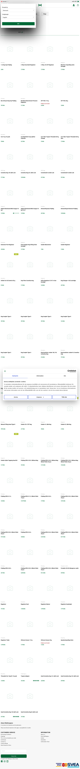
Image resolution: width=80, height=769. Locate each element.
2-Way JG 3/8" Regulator (47, 64)
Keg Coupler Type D (26, 316)
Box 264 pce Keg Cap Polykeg (8, 100)
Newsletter (43, 739)
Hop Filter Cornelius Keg (27, 280)
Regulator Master (45, 604)
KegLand (63, 62)
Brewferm (23, 98)
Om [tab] (65, 376)
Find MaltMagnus (45, 736)
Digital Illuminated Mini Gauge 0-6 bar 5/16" (30, 209)
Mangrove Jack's (64, 566)
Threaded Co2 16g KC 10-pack (9, 676)
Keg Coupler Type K (66, 316)
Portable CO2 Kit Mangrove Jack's (70, 568)
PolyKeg (2, 62)
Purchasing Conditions (6, 734)
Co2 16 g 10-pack (5, 136)
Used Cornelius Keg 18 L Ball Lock (70, 676)
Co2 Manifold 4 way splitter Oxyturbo (28, 137)
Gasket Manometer (46, 244)
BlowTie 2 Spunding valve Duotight (67, 65)
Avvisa (16, 397)
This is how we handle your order (8, 738)
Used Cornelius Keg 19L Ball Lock (9, 712)
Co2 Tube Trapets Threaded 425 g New (70, 137)
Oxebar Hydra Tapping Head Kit (9, 460)
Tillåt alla (64, 397)
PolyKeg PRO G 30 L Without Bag (29, 460)
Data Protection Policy (6, 745)
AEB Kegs (3, 170)
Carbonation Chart (45, 741)
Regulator (3, 604)
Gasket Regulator (65, 244)
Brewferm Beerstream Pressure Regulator (29, 101)
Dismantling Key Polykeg (47, 208)
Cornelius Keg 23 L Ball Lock (28, 172)
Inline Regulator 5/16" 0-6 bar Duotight (48, 281)
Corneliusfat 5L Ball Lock (47, 172)
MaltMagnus (23, 673)
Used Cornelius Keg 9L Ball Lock (29, 712)
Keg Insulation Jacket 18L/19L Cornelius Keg (49, 353)
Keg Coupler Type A (6, 316)
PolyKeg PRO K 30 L (6, 568)
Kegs (45, 14)
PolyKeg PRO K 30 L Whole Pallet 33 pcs (29, 569)
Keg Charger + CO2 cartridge (68, 280)
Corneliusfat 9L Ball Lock (67, 172)
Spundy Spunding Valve (67, 640)
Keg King (63, 638)
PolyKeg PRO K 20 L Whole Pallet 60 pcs (9, 533)
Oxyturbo (23, 62)
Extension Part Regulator (7, 244)
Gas (37, 14)
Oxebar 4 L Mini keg (46, 424)
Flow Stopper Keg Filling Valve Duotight (29, 245)
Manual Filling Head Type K (8, 424)
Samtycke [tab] (15, 376)
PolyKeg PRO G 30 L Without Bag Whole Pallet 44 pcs (69, 461)
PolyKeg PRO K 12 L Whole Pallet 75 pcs (29, 497)
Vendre (16, 758)
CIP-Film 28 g (64, 100)
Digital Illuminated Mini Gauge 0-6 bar (10, 209)
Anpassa (40, 397)
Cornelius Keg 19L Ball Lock (8, 172)
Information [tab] (40, 376)
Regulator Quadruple (66, 604)
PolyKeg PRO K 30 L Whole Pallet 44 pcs (49, 569)
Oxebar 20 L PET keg (26, 424)
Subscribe (13, 756)
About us (43, 734)
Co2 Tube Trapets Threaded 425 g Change (50, 137)
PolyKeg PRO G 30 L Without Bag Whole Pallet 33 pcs (49, 461)
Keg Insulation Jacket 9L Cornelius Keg (70, 353)
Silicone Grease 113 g (26, 640)
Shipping (3, 736)
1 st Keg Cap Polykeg (6, 64)
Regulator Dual (25, 604)
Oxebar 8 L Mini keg (66, 424)
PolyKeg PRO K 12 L (6, 496)
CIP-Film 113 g (45, 100)
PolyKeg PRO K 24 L (26, 532)
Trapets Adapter (25, 676)
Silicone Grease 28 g (46, 640)
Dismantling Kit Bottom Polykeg (69, 208)
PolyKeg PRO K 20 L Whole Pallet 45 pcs (69, 497)
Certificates (3, 739)
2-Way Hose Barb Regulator (28, 64)
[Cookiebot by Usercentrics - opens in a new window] (69, 371)
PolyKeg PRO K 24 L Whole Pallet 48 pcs (69, 533)
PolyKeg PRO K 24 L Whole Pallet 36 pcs (49, 533)
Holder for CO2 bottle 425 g (8, 280)
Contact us (3, 741)
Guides (42, 738)
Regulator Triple (5, 640)
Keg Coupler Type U (26, 352)
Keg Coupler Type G (46, 316)
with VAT (75, 2)
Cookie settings (4, 743)
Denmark (5, 1)
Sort (20, 32)
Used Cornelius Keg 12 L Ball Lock (50, 676)
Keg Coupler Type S (6, 352)
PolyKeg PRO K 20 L (46, 496)
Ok (18, 23)
